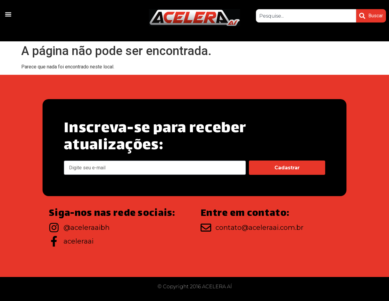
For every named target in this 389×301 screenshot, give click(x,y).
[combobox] (306, 15)
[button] (8, 14)
